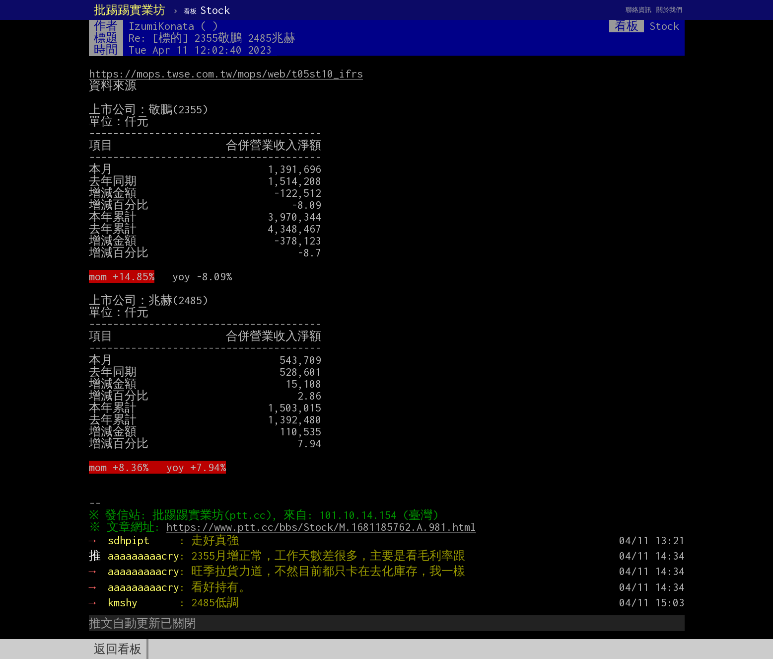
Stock (207, 9)
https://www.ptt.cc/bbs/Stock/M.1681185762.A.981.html (323, 526)
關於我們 (669, 9)
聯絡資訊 (638, 9)
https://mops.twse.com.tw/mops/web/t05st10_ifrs (226, 73)
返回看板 (117, 649)
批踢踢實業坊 (129, 9)
